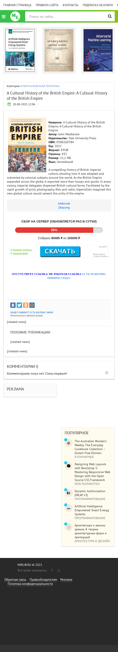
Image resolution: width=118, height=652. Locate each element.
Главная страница (17, 5)
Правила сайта (47, 5)
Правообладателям (43, 579)
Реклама (66, 579)
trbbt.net (64, 203)
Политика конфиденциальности (30, 584)
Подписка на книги (98, 5)
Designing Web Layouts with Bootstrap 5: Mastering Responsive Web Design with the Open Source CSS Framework (92, 472)
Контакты (70, 5)
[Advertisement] (88, 401)
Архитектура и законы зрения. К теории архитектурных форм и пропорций (91, 531)
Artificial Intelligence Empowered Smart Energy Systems (92, 510)
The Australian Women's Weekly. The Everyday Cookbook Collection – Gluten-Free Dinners (91, 447)
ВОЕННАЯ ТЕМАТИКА (45, 86)
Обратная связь (15, 579)
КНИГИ (25, 86)
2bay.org (64, 207)
